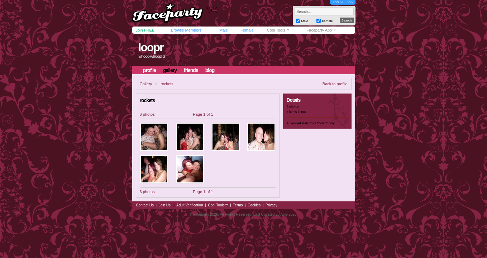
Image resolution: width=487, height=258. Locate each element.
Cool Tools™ (278, 30)
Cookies (254, 205)
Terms (238, 205)
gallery (170, 70)
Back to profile (335, 84)
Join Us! (165, 205)
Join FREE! (146, 30)
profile (149, 70)
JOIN (350, 2)
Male (223, 30)
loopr (150, 47)
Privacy (271, 205)
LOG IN (338, 2)
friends (191, 70)
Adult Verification (189, 205)
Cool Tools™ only (322, 123)
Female (247, 30)
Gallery (146, 84)
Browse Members (186, 30)
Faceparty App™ (321, 30)
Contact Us (145, 205)
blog (210, 70)
